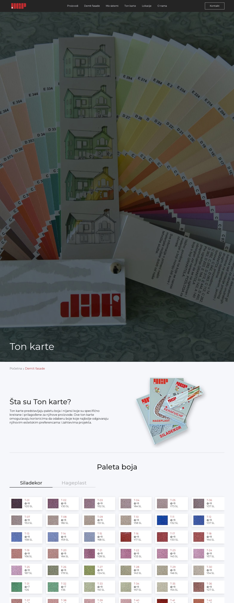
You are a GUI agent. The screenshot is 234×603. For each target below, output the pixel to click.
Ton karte (130, 5)
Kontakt (215, 5)
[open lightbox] (16, 503)
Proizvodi (72, 5)
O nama (162, 5)
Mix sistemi (112, 5)
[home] (18, 6)
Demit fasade (92, 5)
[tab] (31, 483)
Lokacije (146, 5)
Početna (16, 368)
